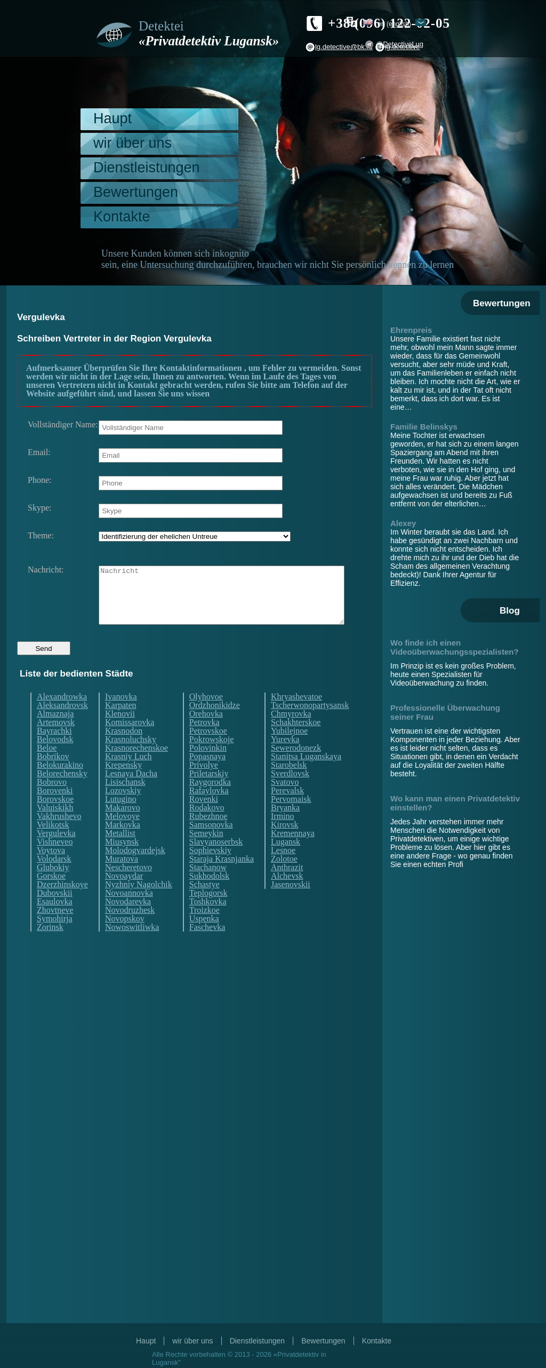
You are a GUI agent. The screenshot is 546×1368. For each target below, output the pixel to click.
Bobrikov (53, 776)
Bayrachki (54, 750)
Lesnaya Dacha (131, 793)
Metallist (120, 853)
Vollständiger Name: (63, 424)
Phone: (39, 480)
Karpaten (120, 725)
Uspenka (204, 938)
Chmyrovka (291, 733)
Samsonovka (211, 844)
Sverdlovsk (290, 793)
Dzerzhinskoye (62, 904)
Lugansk (285, 861)
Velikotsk (53, 844)
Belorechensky (62, 793)
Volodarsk (54, 878)
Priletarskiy (209, 793)
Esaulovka (55, 921)
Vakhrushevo (59, 836)
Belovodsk (55, 759)
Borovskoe (55, 819)
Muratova (121, 878)
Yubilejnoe (289, 750)
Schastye (204, 904)
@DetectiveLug (399, 44)
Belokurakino (60, 785)
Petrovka (204, 742)
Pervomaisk (291, 819)
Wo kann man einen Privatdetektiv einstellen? (455, 803)
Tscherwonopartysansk (310, 725)
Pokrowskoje (211, 759)
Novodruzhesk (130, 930)
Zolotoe (284, 878)
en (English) (394, 23)
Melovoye (122, 836)
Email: (39, 452)
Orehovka (206, 733)
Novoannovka (129, 913)
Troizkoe (204, 930)
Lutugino (120, 819)
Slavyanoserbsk (216, 861)
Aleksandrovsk (62, 725)
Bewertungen (135, 192)
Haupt (112, 118)
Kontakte (121, 217)
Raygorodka (210, 802)
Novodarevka (128, 921)
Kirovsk (285, 844)
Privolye (203, 785)
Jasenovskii (290, 904)
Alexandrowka (62, 716)
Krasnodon (123, 750)
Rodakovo (206, 827)
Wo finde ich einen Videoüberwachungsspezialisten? (454, 647)
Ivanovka (121, 716)
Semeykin (206, 853)
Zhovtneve (55, 930)
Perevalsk (287, 810)
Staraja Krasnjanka (221, 878)
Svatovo (285, 802)
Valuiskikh (55, 827)
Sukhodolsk (209, 896)
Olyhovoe (206, 716)
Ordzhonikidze (214, 725)
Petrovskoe (208, 750)
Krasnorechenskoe (136, 767)
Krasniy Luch (128, 776)
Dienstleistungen (146, 168)
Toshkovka (208, 921)
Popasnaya (207, 776)
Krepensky (123, 785)
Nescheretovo (128, 887)
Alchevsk (287, 896)
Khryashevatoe (296, 716)
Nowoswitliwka (132, 947)
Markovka (122, 844)
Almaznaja (55, 733)
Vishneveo (55, 861)
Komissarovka (129, 742)
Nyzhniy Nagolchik (138, 904)
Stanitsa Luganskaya (306, 776)
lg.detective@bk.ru (344, 47)
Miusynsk (122, 861)
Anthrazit (287, 887)
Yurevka (285, 759)
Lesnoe (283, 870)
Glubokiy (53, 887)
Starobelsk (289, 785)
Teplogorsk (208, 913)
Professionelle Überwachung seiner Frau (445, 712)
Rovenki (203, 819)
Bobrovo (52, 802)
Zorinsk (50, 947)
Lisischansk (125, 802)
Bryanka (285, 827)
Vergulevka (56, 853)
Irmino (282, 836)
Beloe (47, 767)
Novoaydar (124, 896)
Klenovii (120, 733)
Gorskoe (51, 896)
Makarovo (122, 827)
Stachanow (208, 887)
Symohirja (55, 938)
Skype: (39, 508)
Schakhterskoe (295, 742)
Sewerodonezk (296, 767)
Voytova (51, 870)
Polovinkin (208, 767)
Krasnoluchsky (130, 759)
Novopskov (124, 938)
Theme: (41, 535)
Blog (510, 611)
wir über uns (132, 143)
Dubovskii (55, 913)
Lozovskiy (123, 810)
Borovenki (55, 810)
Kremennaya (293, 853)
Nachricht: (46, 570)
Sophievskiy (210, 870)
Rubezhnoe (208, 836)
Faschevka (207, 947)
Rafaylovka (209, 810)
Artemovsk (56, 742)
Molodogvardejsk (135, 870)
